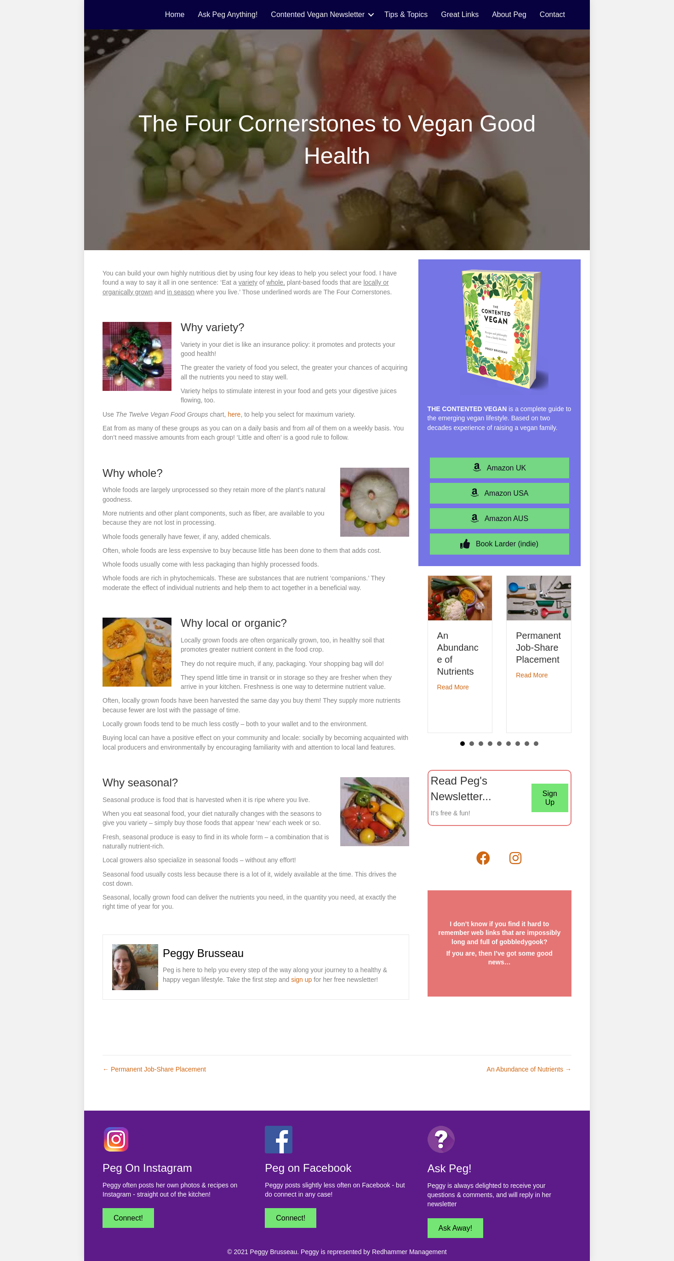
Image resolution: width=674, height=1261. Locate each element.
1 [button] (462, 743)
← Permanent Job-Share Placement (154, 1069)
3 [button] (481, 743)
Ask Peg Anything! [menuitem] (228, 14)
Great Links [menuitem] (460, 14)
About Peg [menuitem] (509, 14)
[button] (371, 15)
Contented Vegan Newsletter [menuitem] (318, 14)
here (234, 414)
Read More (453, 687)
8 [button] (527, 743)
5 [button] (499, 743)
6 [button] (508, 743)
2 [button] (471, 743)
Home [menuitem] (175, 14)
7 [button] (517, 743)
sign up (301, 979)
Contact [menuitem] (552, 14)
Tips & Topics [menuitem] (406, 14)
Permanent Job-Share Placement (538, 647)
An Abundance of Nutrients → (529, 1069)
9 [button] (536, 743)
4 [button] (490, 743)
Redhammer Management (409, 1251)
